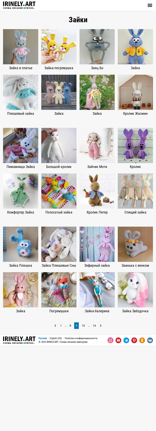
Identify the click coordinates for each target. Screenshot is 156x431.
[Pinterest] (134, 426)
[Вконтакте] (150, 426)
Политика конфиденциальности (81, 423)
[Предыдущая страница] (55, 411)
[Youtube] (118, 426)
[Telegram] (126, 426)
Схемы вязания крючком (19, 5)
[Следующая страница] (100, 411)
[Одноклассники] (142, 426)
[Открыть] (150, 5)
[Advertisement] (78, 143)
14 (94, 411)
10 (83, 411)
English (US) (56, 423)
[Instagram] (110, 426)
